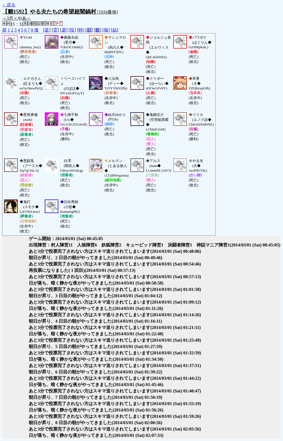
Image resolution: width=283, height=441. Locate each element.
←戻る (8, 4)
